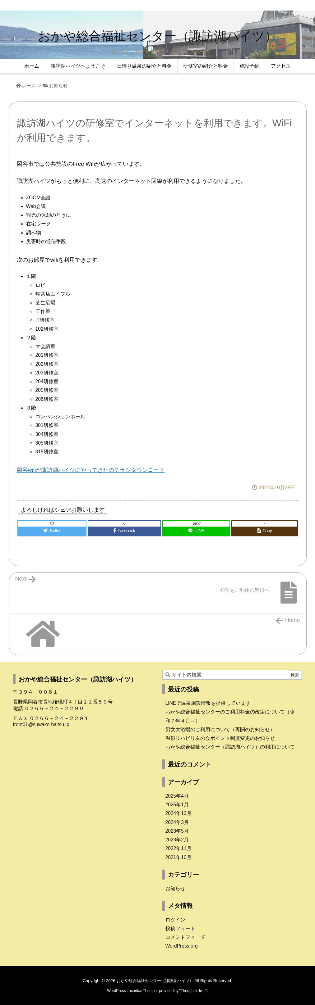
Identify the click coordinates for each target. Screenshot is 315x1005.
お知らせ (58, 85)
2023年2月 (177, 839)
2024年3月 (177, 822)
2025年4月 (177, 796)
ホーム (29, 85)
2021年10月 (178, 857)
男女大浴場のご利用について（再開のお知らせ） (220, 729)
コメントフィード (185, 937)
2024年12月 (178, 813)
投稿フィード (180, 928)
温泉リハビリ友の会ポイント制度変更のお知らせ (220, 738)
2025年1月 (177, 804)
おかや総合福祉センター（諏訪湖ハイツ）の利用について (230, 746)
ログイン (175, 919)
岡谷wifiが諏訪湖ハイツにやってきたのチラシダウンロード (91, 470)
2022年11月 (178, 848)
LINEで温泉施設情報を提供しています (208, 703)
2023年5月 (177, 831)
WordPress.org (181, 945)
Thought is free (193, 991)
